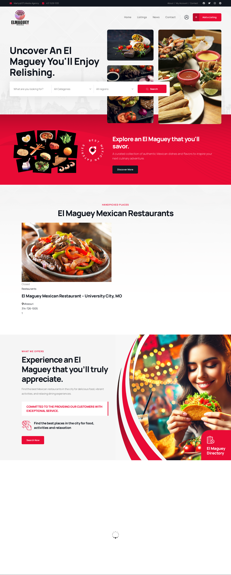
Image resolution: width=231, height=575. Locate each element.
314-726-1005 (30, 308)
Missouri (29, 304)
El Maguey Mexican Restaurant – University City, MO (72, 296)
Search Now (32, 440)
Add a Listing (205, 17)
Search (152, 88)
